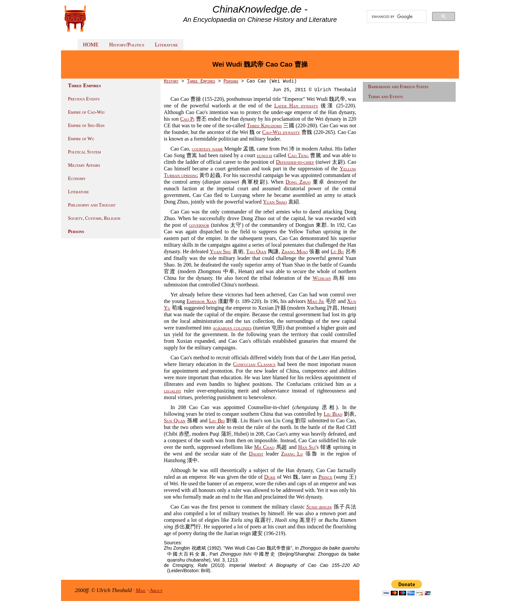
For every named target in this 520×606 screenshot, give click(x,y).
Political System (84, 152)
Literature (166, 44)
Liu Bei (217, 420)
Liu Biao (333, 414)
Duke (270, 477)
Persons (76, 231)
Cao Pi (187, 119)
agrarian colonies (232, 328)
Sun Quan (174, 420)
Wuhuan (322, 278)
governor (199, 225)
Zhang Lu (292, 453)
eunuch (264, 155)
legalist (172, 391)
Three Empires (201, 81)
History (171, 81)
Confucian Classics (254, 364)
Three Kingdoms (264, 125)
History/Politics (126, 44)
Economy (77, 178)
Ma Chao (264, 447)
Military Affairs (84, 165)
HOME (90, 44)
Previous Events (83, 98)
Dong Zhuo (298, 182)
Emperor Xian (201, 301)
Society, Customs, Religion (94, 218)
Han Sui (307, 447)
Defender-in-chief (295, 162)
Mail (141, 590)
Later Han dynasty (296, 105)
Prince (325, 477)
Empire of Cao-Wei (86, 112)
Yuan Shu (220, 251)
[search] (397, 17)
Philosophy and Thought (92, 205)
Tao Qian (256, 251)
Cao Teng (298, 155)
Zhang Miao (294, 251)
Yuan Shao (275, 202)
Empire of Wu (81, 138)
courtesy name (207, 149)
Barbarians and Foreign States (398, 86)
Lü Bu (337, 251)
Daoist (256, 453)
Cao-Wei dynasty (281, 132)
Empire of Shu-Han (86, 125)
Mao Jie (315, 301)
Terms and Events (385, 96)
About (156, 590)
